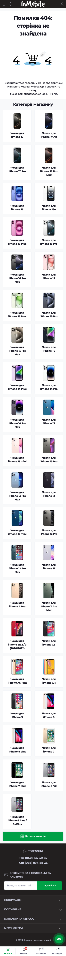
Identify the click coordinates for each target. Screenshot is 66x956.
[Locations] (56, 4)
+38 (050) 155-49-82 (33, 858)
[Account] (62, 4)
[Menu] (4, 4)
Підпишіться (49, 885)
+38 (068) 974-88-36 (33, 863)
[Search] (10, 4)
